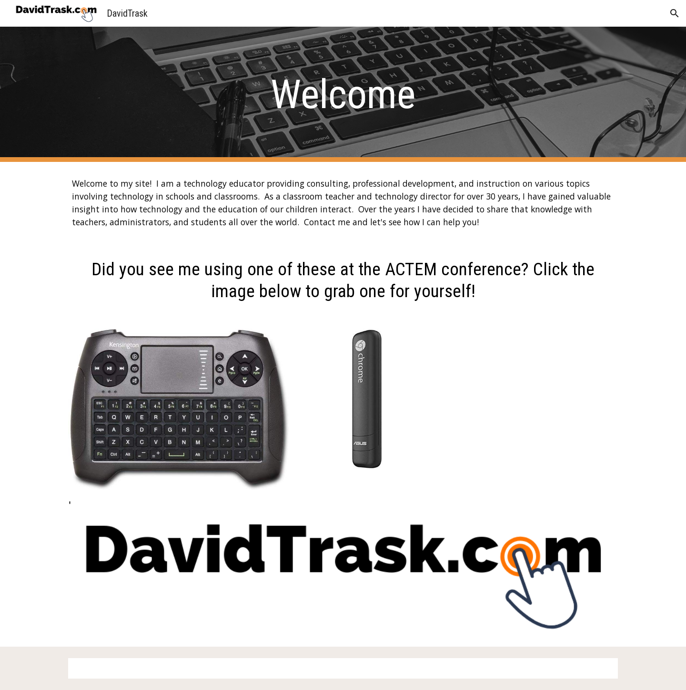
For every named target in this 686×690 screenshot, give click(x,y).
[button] (674, 13)
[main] (343, 94)
